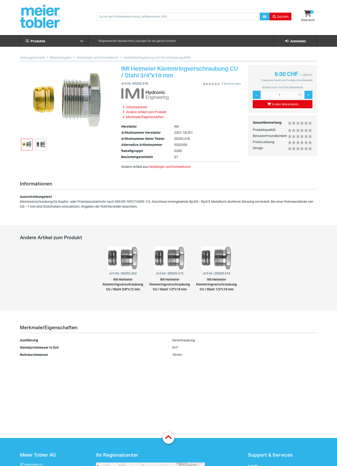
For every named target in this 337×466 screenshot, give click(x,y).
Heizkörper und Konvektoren (98, 57)
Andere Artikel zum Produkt (51, 237)
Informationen (36, 184)
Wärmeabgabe (61, 57)
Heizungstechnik (32, 57)
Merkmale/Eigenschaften (48, 327)
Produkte (54, 41)
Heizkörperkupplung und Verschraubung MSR (157, 57)
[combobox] (178, 16)
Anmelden (295, 41)
